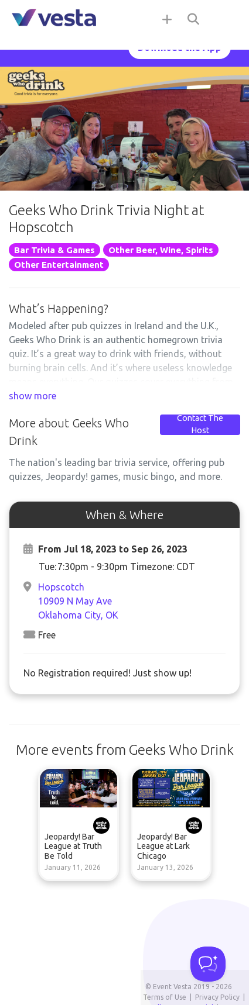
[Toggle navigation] (225, 18)
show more (32, 396)
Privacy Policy (217, 997)
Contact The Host (200, 424)
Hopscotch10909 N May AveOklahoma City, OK (78, 601)
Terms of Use (164, 997)
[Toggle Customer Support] (208, 964)
